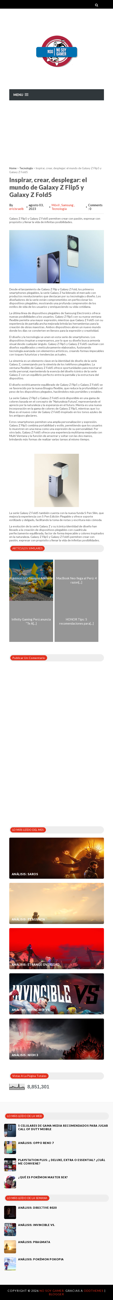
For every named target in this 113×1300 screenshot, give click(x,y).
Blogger (56, 1294)
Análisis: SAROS (25, 874)
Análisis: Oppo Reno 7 (36, 1143)
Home (12, 168)
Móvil (55, 205)
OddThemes (94, 1290)
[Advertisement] (56, 131)
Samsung (67, 205)
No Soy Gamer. (52, 1290)
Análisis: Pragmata (28, 919)
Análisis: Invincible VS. (31, 1010)
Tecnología (26, 168)
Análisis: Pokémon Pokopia (41, 1259)
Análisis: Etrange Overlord (36, 964)
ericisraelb (16, 209)
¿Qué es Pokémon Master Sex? (43, 1177)
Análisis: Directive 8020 (37, 1207)
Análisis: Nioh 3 (25, 1055)
